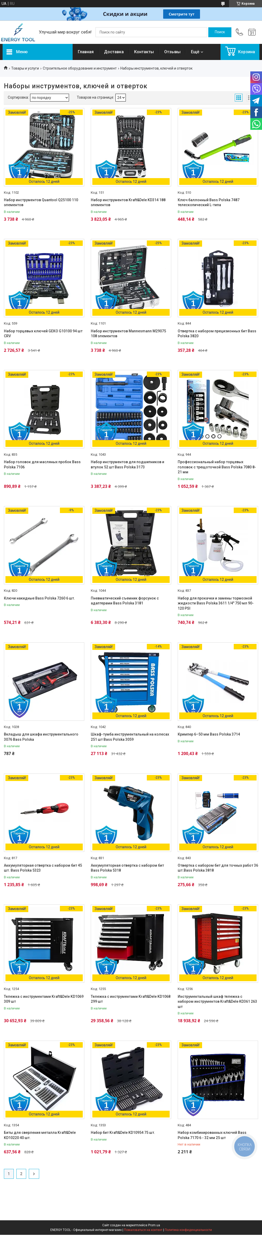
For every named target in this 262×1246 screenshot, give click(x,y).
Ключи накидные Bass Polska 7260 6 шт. (39, 598)
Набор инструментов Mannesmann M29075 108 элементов (128, 333)
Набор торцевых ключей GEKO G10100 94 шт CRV (43, 333)
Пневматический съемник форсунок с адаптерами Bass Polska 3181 (125, 600)
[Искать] (219, 32)
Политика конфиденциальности (188, 1230)
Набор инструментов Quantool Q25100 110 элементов (41, 202)
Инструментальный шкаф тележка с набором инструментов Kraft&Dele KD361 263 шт (217, 1001)
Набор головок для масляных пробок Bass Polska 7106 (42, 464)
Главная (86, 51)
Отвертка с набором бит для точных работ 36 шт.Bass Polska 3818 (218, 868)
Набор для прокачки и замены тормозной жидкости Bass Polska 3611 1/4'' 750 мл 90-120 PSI (216, 603)
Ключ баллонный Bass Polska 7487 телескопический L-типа (208, 202)
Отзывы (172, 51)
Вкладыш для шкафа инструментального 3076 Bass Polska (41, 737)
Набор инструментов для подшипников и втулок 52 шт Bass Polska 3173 (127, 464)
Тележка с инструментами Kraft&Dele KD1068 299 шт (130, 999)
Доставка (114, 51)
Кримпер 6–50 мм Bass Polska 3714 (209, 734)
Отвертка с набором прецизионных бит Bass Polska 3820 (217, 333)
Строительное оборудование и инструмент (80, 68)
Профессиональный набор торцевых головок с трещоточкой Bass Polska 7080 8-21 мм (217, 467)
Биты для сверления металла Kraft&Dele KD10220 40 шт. (40, 1135)
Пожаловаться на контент (143, 1230)
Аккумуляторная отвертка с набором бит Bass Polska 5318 (127, 868)
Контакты (144, 51)
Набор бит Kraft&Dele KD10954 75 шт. (123, 1132)
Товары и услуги (25, 68)
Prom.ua (154, 1225)
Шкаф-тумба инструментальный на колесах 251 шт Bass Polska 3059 (130, 737)
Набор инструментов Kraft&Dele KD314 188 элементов (128, 202)
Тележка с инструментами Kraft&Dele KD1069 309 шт (44, 999)
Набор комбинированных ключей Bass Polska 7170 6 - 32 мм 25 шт (212, 1135)
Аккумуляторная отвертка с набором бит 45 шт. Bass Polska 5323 (43, 868)
